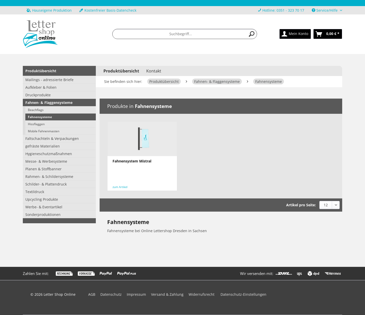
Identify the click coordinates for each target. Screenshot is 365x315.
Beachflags (36, 110)
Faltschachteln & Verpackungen (52, 138)
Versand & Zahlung (167, 294)
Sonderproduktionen (43, 214)
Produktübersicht (40, 70)
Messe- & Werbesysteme (46, 161)
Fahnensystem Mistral (132, 161)
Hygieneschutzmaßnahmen (48, 153)
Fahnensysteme (40, 117)
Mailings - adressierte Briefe (49, 79)
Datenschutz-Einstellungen (243, 294)
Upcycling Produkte (41, 199)
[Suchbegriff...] (184, 34)
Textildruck (34, 191)
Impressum (136, 294)
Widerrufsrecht (201, 294)
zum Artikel (120, 187)
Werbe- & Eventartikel (43, 207)
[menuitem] (281, 10)
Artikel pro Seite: (301, 204)
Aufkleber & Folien (41, 87)
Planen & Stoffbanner (43, 168)
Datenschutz (111, 294)
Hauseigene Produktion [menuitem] (49, 10)
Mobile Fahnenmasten (43, 131)
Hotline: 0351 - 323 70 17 (283, 10)
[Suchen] (252, 34)
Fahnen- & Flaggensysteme (48, 102)
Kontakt (153, 71)
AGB (91, 294)
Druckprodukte (38, 94)
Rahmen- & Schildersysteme (49, 176)
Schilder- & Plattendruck (46, 184)
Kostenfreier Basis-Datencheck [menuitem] (107, 10)
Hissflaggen (36, 124)
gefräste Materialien (42, 146)
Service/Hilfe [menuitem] (325, 10)
